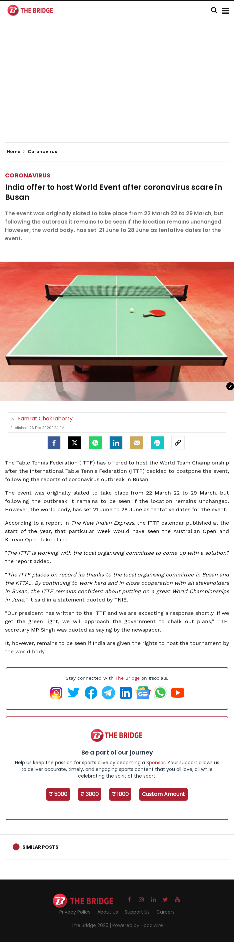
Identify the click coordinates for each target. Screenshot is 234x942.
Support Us (137, 912)
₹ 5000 (58, 794)
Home (16, 152)
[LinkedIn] (116, 442)
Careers (165, 912)
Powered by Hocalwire (137, 925)
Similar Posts (40, 847)
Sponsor (155, 762)
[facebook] (54, 442)
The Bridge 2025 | (91, 925)
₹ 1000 (120, 794)
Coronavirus (27, 175)
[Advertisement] (119, 87)
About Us (107, 912)
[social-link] (178, 442)
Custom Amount (163, 794)
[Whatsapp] (95, 442)
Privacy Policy (75, 912)
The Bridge (127, 678)
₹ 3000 (90, 794)
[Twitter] (74, 442)
